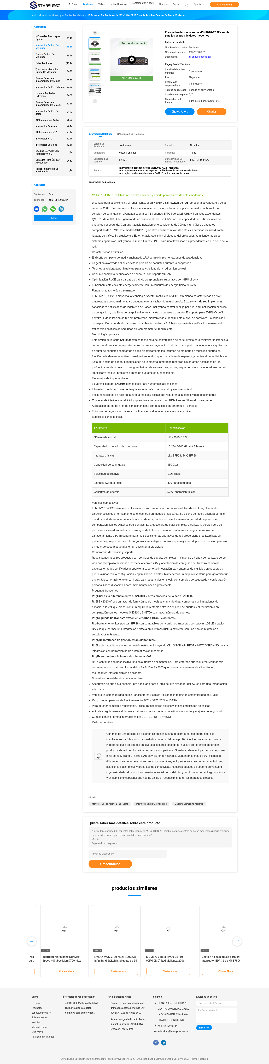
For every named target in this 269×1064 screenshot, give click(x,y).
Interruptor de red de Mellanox (54, 46)
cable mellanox (54, 63)
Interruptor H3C (54, 138)
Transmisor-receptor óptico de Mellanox (54, 70)
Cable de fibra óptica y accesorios (54, 161)
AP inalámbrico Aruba (54, 120)
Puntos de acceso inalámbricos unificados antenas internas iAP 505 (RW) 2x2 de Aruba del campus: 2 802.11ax (127, 1008)
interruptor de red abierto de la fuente (109, 804)
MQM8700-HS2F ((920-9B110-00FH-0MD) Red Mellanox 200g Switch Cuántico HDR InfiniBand (208, 960)
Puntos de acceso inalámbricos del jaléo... (54, 103)
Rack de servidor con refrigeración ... (54, 152)
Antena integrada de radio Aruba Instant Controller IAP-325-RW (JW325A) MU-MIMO (127, 1024)
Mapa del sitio (39, 1027)
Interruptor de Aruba (54, 126)
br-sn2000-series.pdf (200, 56)
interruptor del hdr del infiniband (151, 804)
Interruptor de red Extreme (54, 87)
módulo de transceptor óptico (54, 37)
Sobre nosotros (40, 1017)
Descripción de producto (130, 134)
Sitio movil (37, 1032)
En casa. (36, 1003)
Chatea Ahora (224, 4)
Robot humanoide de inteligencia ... (54, 170)
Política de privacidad (43, 1036)
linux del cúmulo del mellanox (189, 804)
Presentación (110, 864)
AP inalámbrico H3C (54, 132)
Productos (37, 1008)
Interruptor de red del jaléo (54, 112)
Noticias (36, 1022)
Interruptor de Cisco (54, 145)
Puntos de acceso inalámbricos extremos (54, 79)
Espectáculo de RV (41, 1012)
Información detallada (101, 134)
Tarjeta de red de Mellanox (54, 55)
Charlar (53, 218)
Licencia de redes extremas (54, 94)
